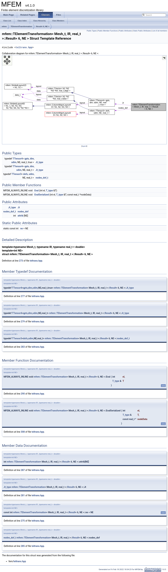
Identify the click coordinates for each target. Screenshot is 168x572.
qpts (26, 158)
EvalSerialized (41, 194)
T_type (49, 190)
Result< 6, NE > (42, 26)
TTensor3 (16, 174)
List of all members (159, 31)
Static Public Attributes (142, 31)
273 (21, 260)
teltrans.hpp (24, 47)
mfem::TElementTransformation (70, 287)
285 (23, 546)
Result (112, 287)
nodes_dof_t (42, 177)
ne (21, 228)
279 (23, 321)
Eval (36, 190)
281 (23, 495)
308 (23, 431)
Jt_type (39, 162)
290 (23, 393)
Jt (19, 207)
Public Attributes (125, 31)
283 (23, 347)
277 (23, 296)
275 (23, 520)
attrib (20, 215)
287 (23, 470)
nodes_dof (23, 211)
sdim (13, 162)
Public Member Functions (108, 31)
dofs (25, 174)
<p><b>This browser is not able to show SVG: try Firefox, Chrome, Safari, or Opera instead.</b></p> (84, 99)
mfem (4, 26)
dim (32, 158)
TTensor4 (18, 158)
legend (84, 146)
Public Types (92, 31)
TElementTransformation (21, 26)
